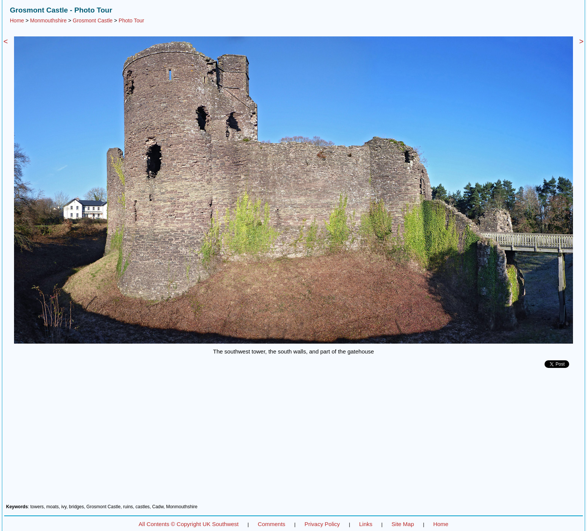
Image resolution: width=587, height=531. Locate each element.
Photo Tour (131, 20)
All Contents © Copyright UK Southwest (189, 524)
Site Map (403, 524)
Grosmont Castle (93, 20)
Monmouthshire (48, 20)
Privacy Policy (322, 524)
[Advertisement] (293, 439)
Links (365, 524)
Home (17, 20)
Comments (272, 524)
